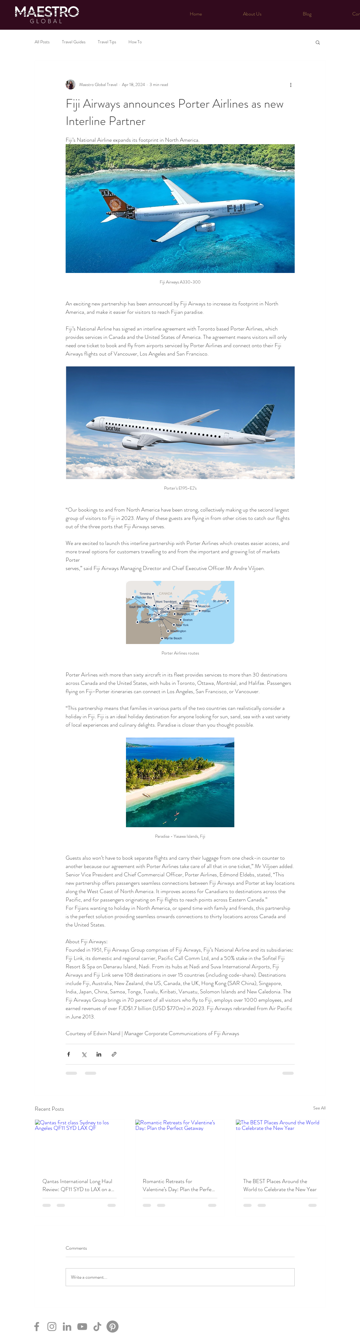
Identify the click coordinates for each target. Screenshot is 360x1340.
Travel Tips (107, 42)
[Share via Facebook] (69, 1054)
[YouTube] (82, 1327)
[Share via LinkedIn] (99, 1054)
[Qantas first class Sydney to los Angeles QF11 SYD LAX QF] (79, 1145)
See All (319, 1108)
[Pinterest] (112, 1327)
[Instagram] (52, 1327)
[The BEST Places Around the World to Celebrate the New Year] (280, 1145)
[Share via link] (114, 1054)
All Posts (42, 42)
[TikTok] (97, 1327)
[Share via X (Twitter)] (84, 1054)
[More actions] (291, 84)
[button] (318, 42)
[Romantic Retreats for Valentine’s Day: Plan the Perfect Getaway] (180, 1145)
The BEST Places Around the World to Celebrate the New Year (280, 1185)
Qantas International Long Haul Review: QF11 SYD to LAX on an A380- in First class (78, 1185)
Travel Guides (73, 42)
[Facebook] (37, 1327)
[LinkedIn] (67, 1327)
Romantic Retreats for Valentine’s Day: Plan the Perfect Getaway (179, 1185)
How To (135, 42)
